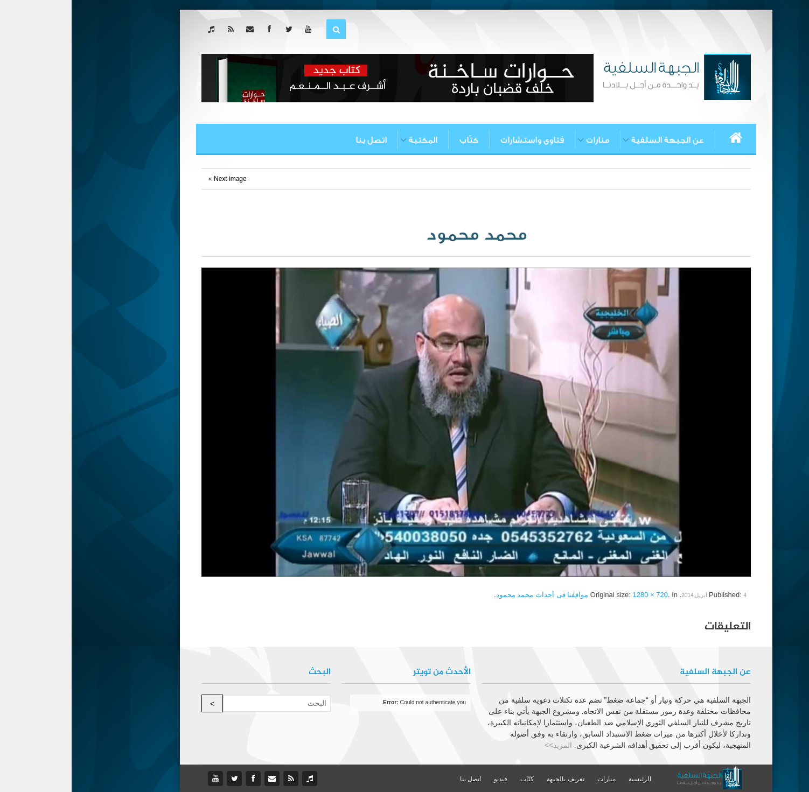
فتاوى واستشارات (460, 140)
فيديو (429, 779)
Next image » (156, 179)
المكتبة (351, 140)
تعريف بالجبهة (493, 779)
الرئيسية (568, 779)
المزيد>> (486, 745)
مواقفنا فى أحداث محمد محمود (470, 595)
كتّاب (397, 140)
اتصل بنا (299, 140)
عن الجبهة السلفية (596, 140)
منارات (526, 140)
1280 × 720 (578, 595)
